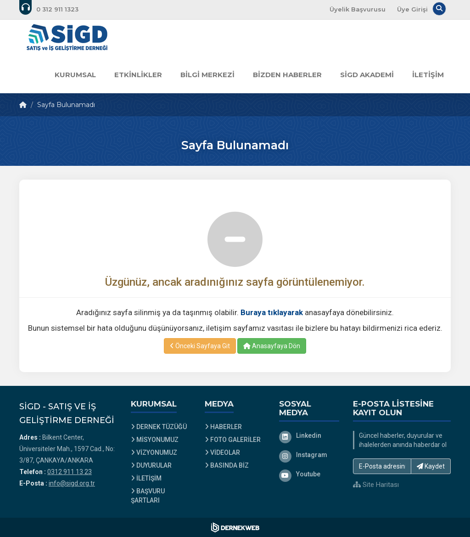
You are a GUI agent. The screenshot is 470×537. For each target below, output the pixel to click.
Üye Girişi (412, 9)
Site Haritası (376, 484)
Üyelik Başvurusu (358, 9)
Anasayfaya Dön (271, 346)
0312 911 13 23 (69, 471)
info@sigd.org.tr (72, 483)
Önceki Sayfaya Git (200, 346)
